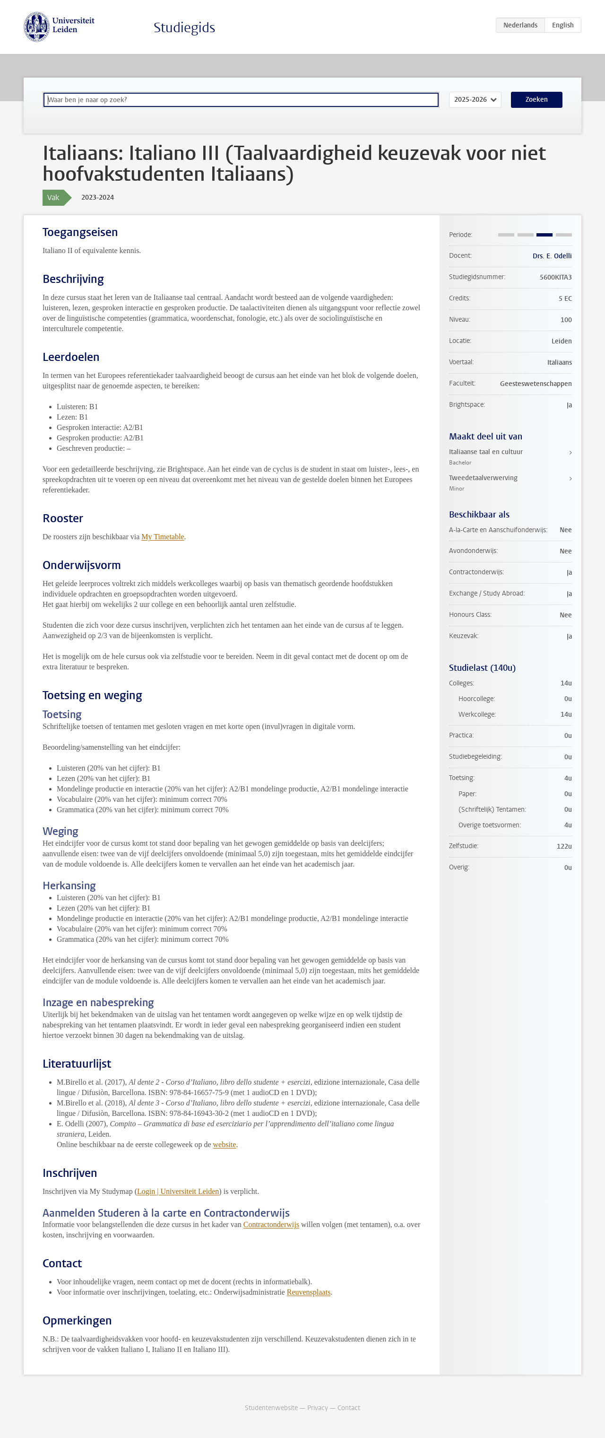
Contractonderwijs (271, 1224)
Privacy (317, 1407)
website (224, 1144)
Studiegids (185, 27)
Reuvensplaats (308, 1292)
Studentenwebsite (271, 1407)
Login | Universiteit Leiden (178, 1191)
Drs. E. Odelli (552, 256)
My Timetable (162, 537)
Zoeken (537, 99)
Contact (348, 1407)
